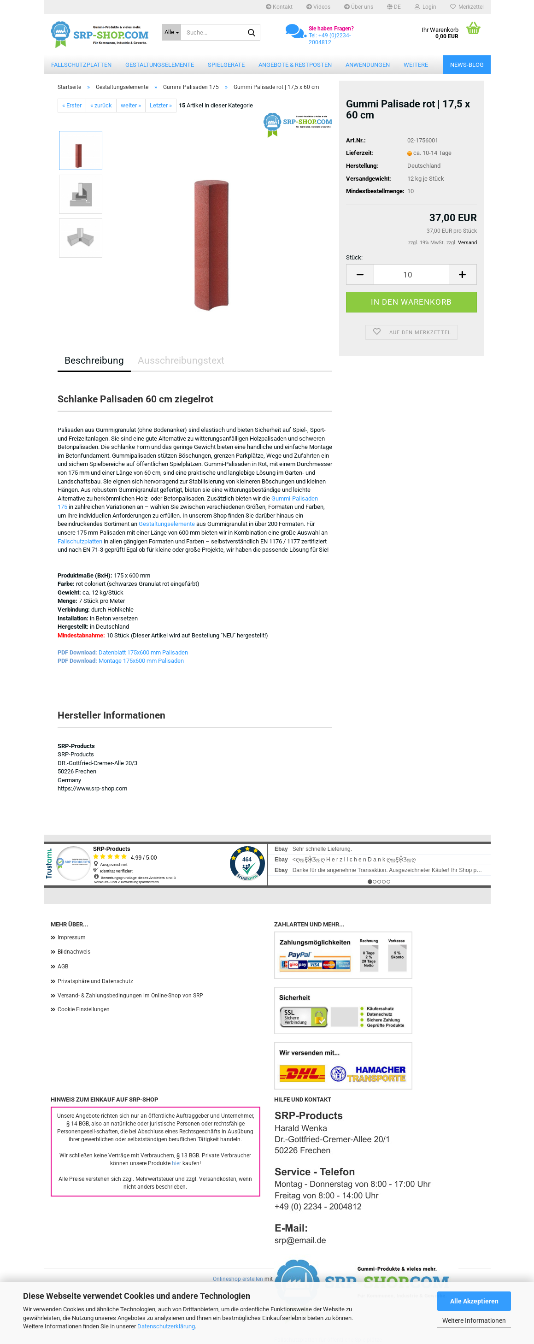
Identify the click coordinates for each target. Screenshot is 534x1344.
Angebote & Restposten (295, 64)
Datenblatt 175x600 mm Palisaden (143, 652)
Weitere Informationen (474, 1320)
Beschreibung (94, 360)
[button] (394, 7)
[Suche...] (171, 32)
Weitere (416, 64)
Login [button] (425, 7)
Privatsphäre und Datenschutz (95, 981)
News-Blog (467, 64)
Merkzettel (467, 7)
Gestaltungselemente (159, 64)
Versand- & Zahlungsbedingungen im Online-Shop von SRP (130, 995)
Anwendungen (368, 64)
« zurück (101, 105)
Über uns (358, 7)
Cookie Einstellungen (84, 1009)
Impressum (72, 937)
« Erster (72, 105)
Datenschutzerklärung (166, 1326)
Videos (318, 7)
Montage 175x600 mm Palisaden (141, 660)
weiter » (131, 105)
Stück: (354, 257)
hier (176, 1163)
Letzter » (161, 105)
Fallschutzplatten (81, 64)
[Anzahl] (411, 274)
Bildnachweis (74, 952)
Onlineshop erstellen (238, 1279)
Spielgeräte (226, 64)
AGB (63, 966)
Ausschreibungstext (181, 360)
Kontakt (279, 7)
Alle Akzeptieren (474, 1301)
